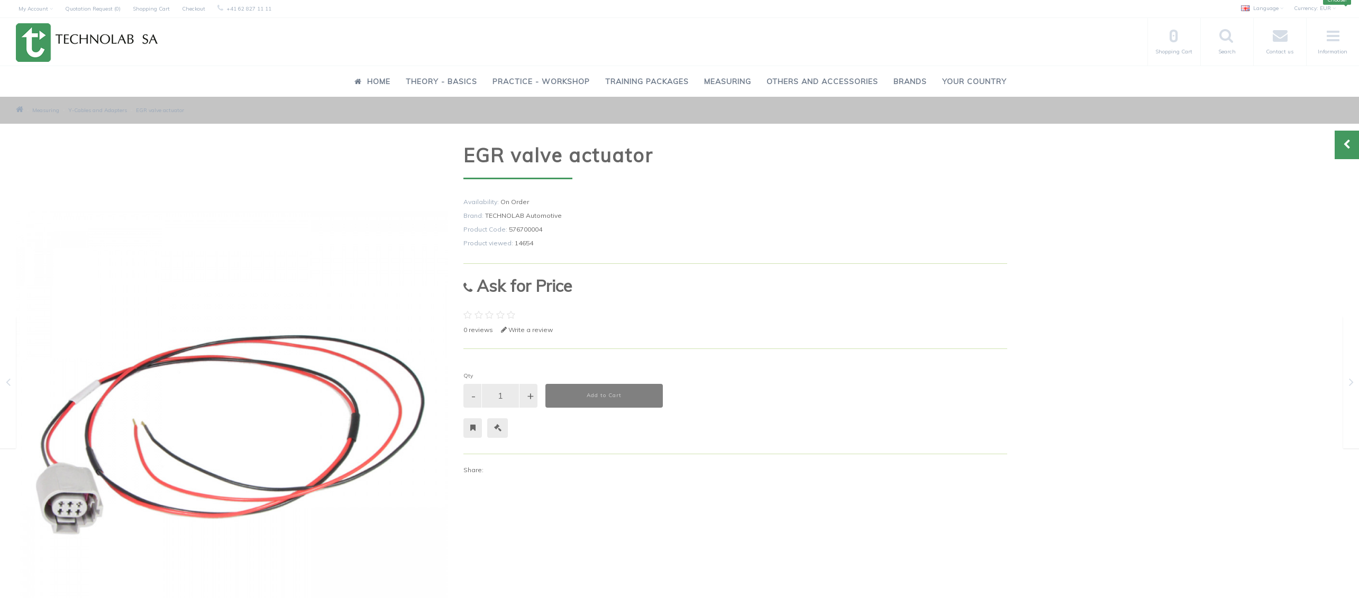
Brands (910, 81)
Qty (468, 375)
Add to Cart (604, 395)
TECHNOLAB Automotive (523, 215)
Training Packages (647, 81)
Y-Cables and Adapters (97, 110)
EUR (1315, 8)
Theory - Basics (441, 81)
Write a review (527, 330)
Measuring (727, 81)
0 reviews (478, 330)
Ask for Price (517, 285)
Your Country (974, 81)
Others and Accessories (822, 81)
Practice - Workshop (541, 81)
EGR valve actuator (160, 110)
